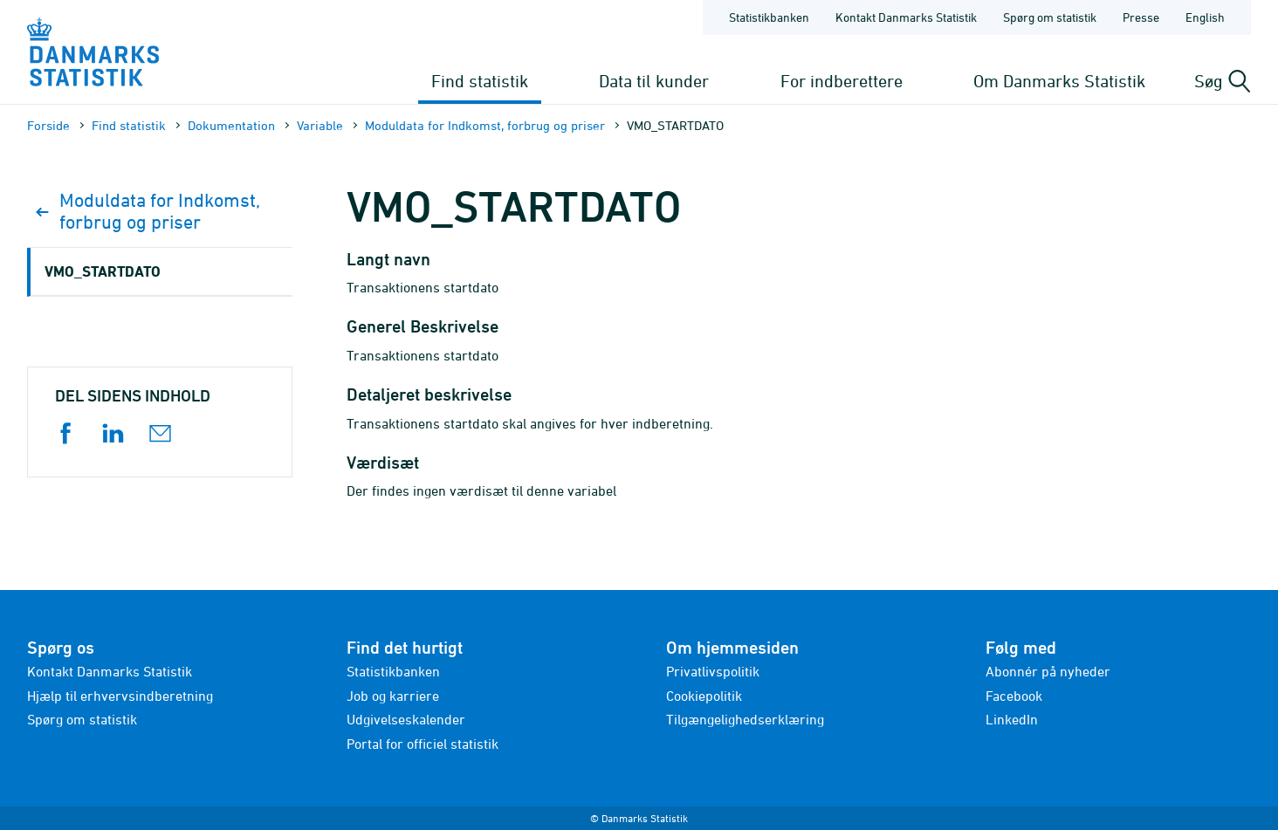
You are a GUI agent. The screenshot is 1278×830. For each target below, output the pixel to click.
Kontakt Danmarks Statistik (109, 671)
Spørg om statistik (82, 719)
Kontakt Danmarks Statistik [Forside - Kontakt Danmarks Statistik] (906, 17)
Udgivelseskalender (406, 719)
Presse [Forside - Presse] (1141, 17)
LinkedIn (1012, 719)
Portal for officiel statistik (422, 743)
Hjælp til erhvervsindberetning (120, 695)
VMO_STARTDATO (103, 271)
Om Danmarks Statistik (1059, 81)
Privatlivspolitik (712, 671)
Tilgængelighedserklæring (745, 719)
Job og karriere (393, 695)
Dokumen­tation (231, 125)
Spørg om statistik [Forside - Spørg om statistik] (1049, 17)
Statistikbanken (769, 17)
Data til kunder (654, 81)
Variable (320, 125)
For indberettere (841, 81)
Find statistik (479, 81)
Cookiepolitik (704, 695)
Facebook (1014, 695)
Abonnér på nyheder (1048, 671)
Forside (48, 125)
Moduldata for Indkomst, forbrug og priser (485, 125)
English (1205, 17)
